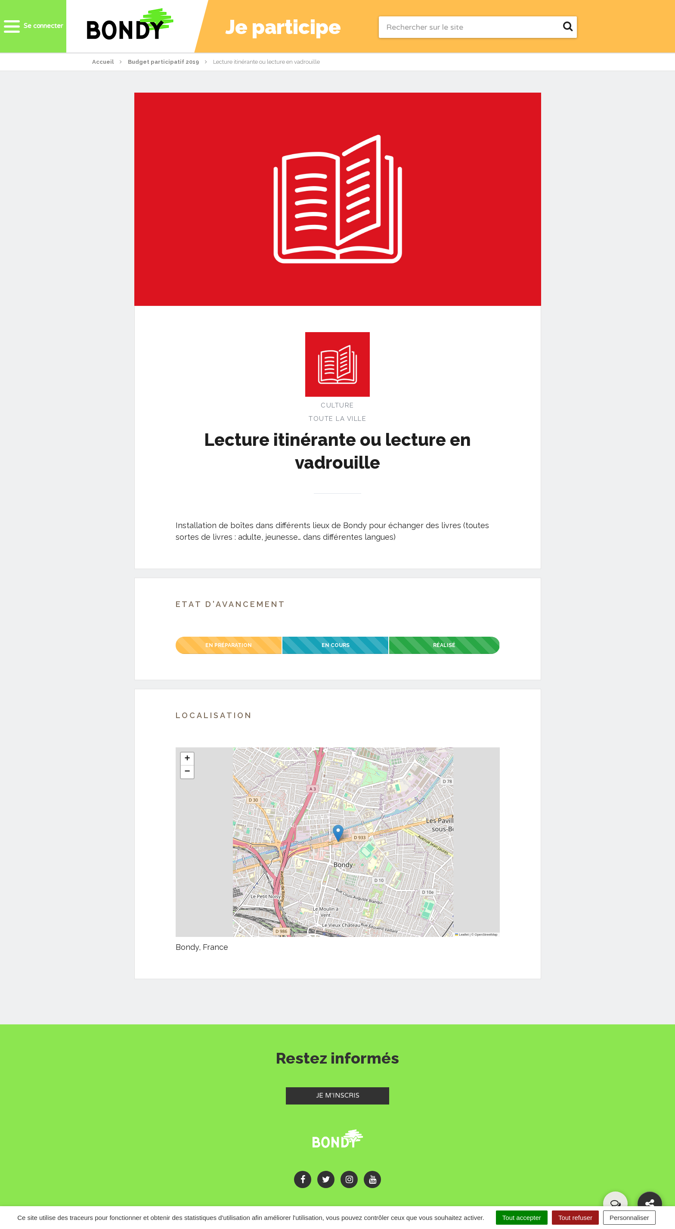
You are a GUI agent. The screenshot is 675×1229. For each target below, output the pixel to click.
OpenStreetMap (486, 935)
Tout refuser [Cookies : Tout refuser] (575, 1217)
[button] (338, 833)
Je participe (290, 27)
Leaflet (462, 935)
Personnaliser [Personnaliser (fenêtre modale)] (629, 1217)
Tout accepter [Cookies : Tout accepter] (521, 1217)
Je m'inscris (353, 1095)
